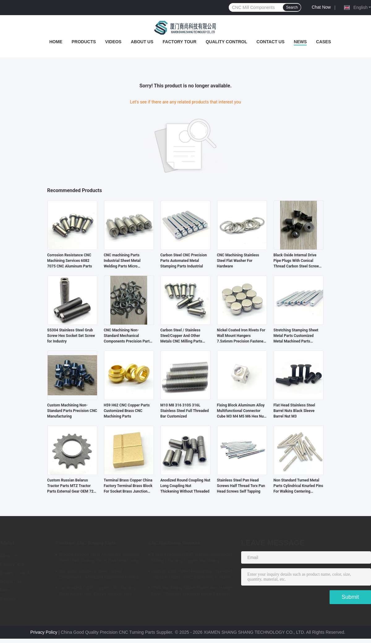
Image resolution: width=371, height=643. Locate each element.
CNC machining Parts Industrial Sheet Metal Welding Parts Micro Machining (122, 261)
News (300, 41)
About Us (142, 41)
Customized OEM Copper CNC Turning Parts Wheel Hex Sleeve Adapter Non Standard (97, 591)
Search (292, 7)
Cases (323, 41)
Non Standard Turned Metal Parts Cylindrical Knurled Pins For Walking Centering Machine (298, 486)
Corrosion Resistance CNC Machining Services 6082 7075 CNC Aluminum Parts (69, 260)
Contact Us (271, 41)
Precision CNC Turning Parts (86, 542)
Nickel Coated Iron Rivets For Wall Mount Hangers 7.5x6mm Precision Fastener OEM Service (241, 336)
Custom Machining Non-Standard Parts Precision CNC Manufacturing (72, 410)
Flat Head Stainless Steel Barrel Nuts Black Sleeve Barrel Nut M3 (294, 410)
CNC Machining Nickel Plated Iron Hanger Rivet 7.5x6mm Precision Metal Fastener (192, 590)
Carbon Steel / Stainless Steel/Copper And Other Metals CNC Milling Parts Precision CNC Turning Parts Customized (184, 336)
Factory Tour (179, 41)
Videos (113, 41)
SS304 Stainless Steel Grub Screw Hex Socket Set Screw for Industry (71, 335)
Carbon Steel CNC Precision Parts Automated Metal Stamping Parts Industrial (183, 260)
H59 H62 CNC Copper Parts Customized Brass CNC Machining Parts (127, 410)
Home (55, 41)
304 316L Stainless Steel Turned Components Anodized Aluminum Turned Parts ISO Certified (98, 575)
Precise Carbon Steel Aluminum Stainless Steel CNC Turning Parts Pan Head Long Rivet (99, 558)
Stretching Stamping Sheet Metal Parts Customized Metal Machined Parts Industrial (296, 336)
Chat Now (321, 7)
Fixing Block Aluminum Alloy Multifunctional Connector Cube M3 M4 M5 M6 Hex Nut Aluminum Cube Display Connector (241, 411)
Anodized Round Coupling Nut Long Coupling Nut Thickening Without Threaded (185, 486)
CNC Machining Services (174, 542)
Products (83, 41)
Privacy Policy (43, 632)
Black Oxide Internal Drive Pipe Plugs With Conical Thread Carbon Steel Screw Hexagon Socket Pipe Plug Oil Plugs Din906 (298, 261)
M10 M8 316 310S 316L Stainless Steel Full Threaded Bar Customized (184, 410)
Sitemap (8, 598)
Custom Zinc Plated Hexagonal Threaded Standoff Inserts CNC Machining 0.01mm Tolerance (191, 575)
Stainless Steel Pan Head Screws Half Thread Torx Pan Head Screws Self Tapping (241, 486)
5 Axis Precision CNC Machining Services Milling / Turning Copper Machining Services (191, 558)
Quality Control (226, 41)
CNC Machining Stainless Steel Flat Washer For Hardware (238, 260)
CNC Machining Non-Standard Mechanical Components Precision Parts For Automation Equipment (127, 336)
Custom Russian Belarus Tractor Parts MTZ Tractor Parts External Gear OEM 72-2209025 (71, 486)
